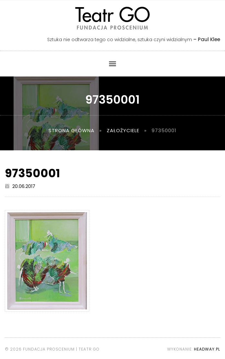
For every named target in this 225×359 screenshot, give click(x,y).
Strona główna (71, 130)
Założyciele (123, 130)
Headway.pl (207, 349)
